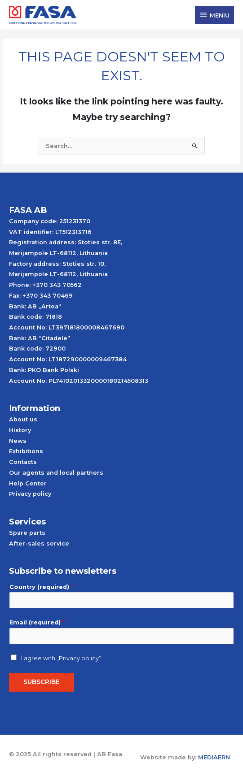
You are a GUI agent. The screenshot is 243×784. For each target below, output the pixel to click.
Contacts (23, 462)
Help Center (28, 483)
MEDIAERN (214, 757)
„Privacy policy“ (79, 658)
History (20, 430)
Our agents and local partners (56, 472)
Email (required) (37, 622)
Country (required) (41, 587)
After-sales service (39, 543)
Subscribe (41, 681)
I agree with (61, 658)
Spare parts (27, 532)
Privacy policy (30, 493)
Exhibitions (26, 451)
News (18, 440)
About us (23, 419)
